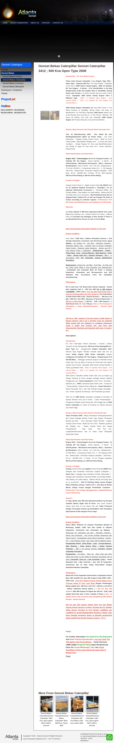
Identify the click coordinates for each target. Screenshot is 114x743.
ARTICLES (46, 23)
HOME (5, 23)
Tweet (68, 656)
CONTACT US (58, 23)
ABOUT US (35, 23)
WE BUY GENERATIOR (19, 23)
